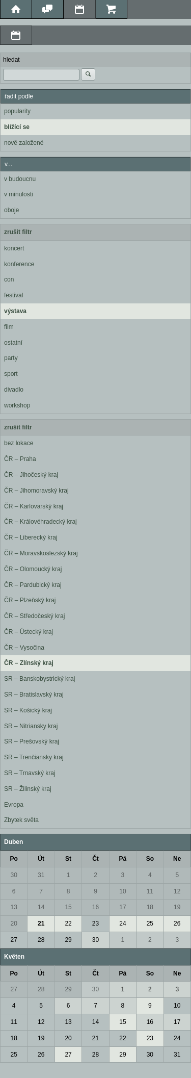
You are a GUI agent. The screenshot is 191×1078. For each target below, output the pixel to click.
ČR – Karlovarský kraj (33, 506)
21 (41, 923)
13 (14, 907)
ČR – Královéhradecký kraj (40, 521)
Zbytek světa (21, 820)
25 (150, 923)
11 (150, 891)
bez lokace (18, 443)
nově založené (23, 142)
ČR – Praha (20, 459)
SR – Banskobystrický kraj (39, 678)
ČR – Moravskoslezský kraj (41, 553)
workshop (17, 405)
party (11, 358)
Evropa (13, 804)
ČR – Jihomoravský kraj (36, 490)
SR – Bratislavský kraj (34, 694)
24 (122, 923)
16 (95, 907)
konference (19, 264)
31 (41, 875)
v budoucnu (20, 179)
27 (14, 939)
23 (95, 923)
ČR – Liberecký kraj (31, 537)
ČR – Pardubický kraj (33, 584)
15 (68, 907)
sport (11, 373)
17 (122, 907)
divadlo (13, 389)
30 (14, 875)
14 (41, 907)
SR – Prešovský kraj (31, 741)
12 (177, 891)
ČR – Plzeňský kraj (30, 600)
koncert (14, 248)
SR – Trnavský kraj (30, 773)
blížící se (17, 127)
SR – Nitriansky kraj (31, 726)
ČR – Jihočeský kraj (31, 474)
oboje (11, 210)
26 (177, 923)
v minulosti (18, 194)
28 (41, 939)
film (9, 326)
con (9, 279)
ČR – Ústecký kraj (28, 631)
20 (14, 923)
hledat (11, 59)
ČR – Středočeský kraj (34, 616)
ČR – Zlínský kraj (28, 662)
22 (68, 923)
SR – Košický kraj (28, 710)
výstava (15, 311)
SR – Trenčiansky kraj (34, 757)
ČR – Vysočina (24, 647)
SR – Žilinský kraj (27, 788)
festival (13, 295)
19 (177, 907)
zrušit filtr (18, 232)
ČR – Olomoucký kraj (33, 569)
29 (68, 939)
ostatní (13, 342)
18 (150, 907)
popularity (17, 111)
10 (122, 891)
